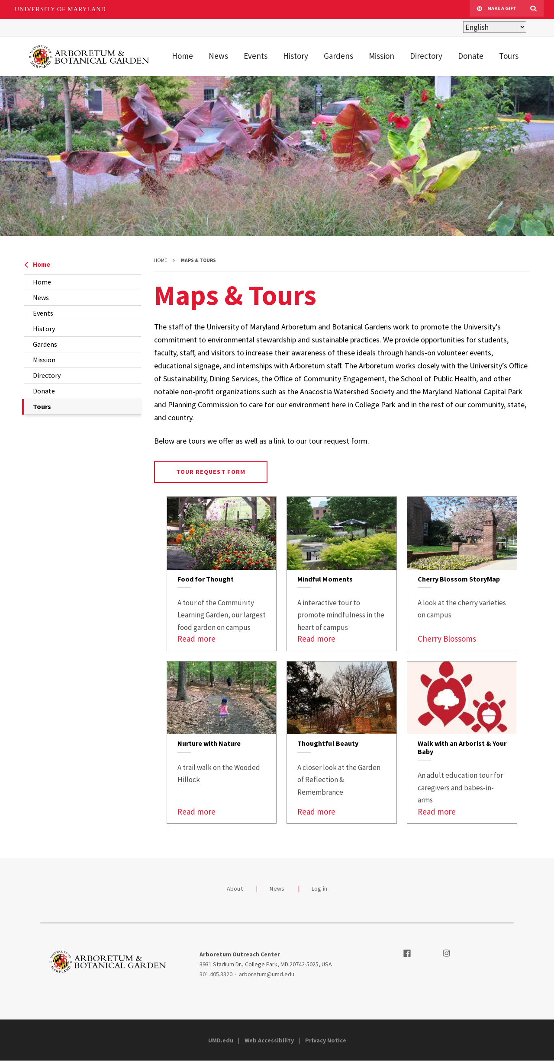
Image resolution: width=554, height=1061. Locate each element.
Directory (426, 56)
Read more (196, 638)
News (218, 56)
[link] (222, 574)
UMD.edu (220, 1040)
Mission (381, 56)
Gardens (338, 56)
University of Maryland (60, 9)
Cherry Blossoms (447, 638)
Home (182, 56)
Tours (509, 56)
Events (255, 56)
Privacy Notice (325, 1040)
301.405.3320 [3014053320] (216, 974)
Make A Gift (496, 9)
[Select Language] (494, 27)
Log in (320, 888)
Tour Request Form (210, 472)
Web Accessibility (269, 1040)
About (235, 888)
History (295, 56)
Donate (470, 56)
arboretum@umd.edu (266, 974)
